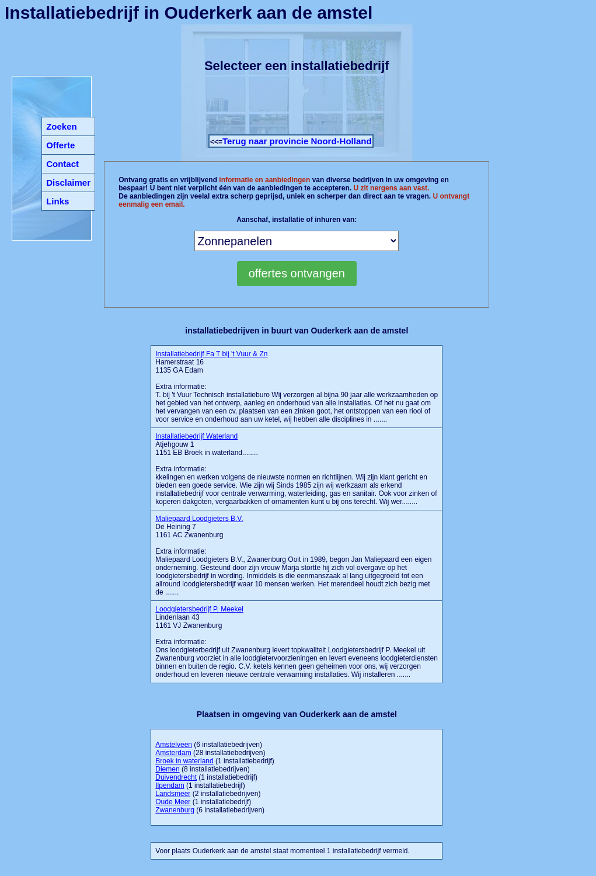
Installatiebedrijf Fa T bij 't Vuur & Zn (211, 354)
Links (57, 201)
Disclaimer (68, 182)
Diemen (167, 769)
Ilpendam (169, 785)
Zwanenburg (174, 810)
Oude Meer (172, 802)
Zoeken (61, 126)
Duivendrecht (176, 777)
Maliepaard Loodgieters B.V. (199, 519)
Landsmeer (172, 794)
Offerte (60, 145)
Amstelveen (173, 745)
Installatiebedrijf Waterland (196, 436)
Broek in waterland (184, 761)
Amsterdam (173, 753)
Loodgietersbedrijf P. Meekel (199, 609)
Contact (62, 164)
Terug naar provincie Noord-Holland (297, 141)
